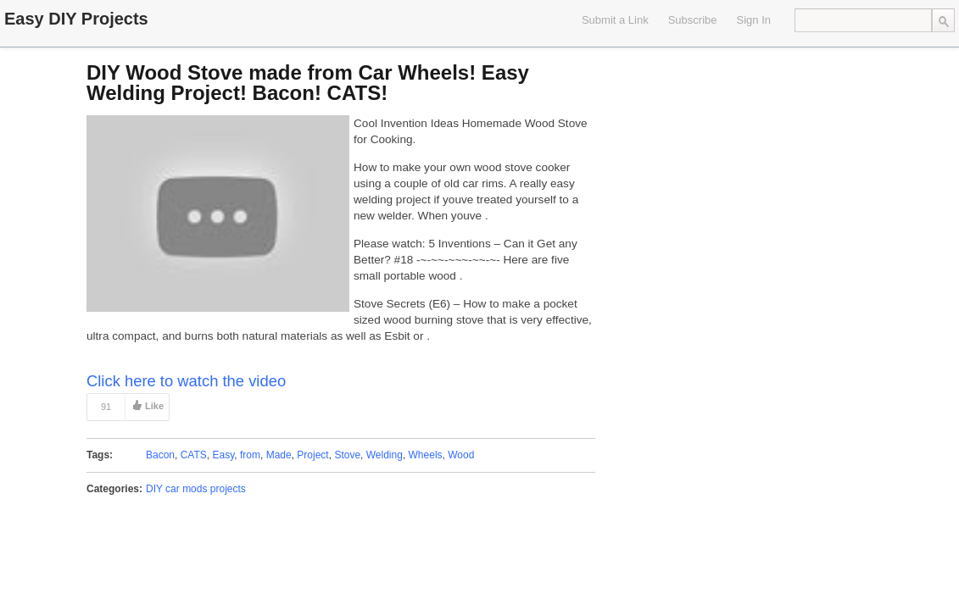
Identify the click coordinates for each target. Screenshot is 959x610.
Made (279, 455)
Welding (384, 455)
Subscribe (692, 20)
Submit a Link (615, 20)
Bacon (160, 455)
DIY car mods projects (196, 489)
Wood (461, 455)
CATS (194, 455)
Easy (224, 455)
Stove (347, 455)
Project (312, 455)
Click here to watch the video (186, 381)
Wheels (426, 455)
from (250, 455)
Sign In (754, 20)
